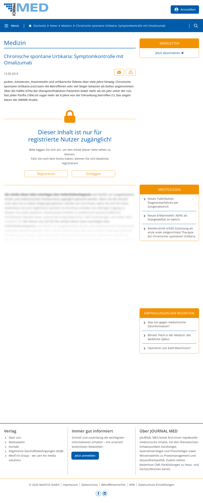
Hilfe (132, 485)
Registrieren (46, 174)
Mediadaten (17, 442)
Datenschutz (89, 485)
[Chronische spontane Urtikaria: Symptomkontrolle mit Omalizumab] (120, 26)
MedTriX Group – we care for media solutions (32, 458)
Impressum (70, 485)
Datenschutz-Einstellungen (156, 485)
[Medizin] (66, 26)
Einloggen (93, 174)
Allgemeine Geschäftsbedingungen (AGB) (36, 451)
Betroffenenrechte (113, 485)
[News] (53, 26)
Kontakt (14, 447)
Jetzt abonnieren (167, 53)
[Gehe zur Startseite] (37, 26)
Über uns (15, 437)
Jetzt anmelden (85, 455)
